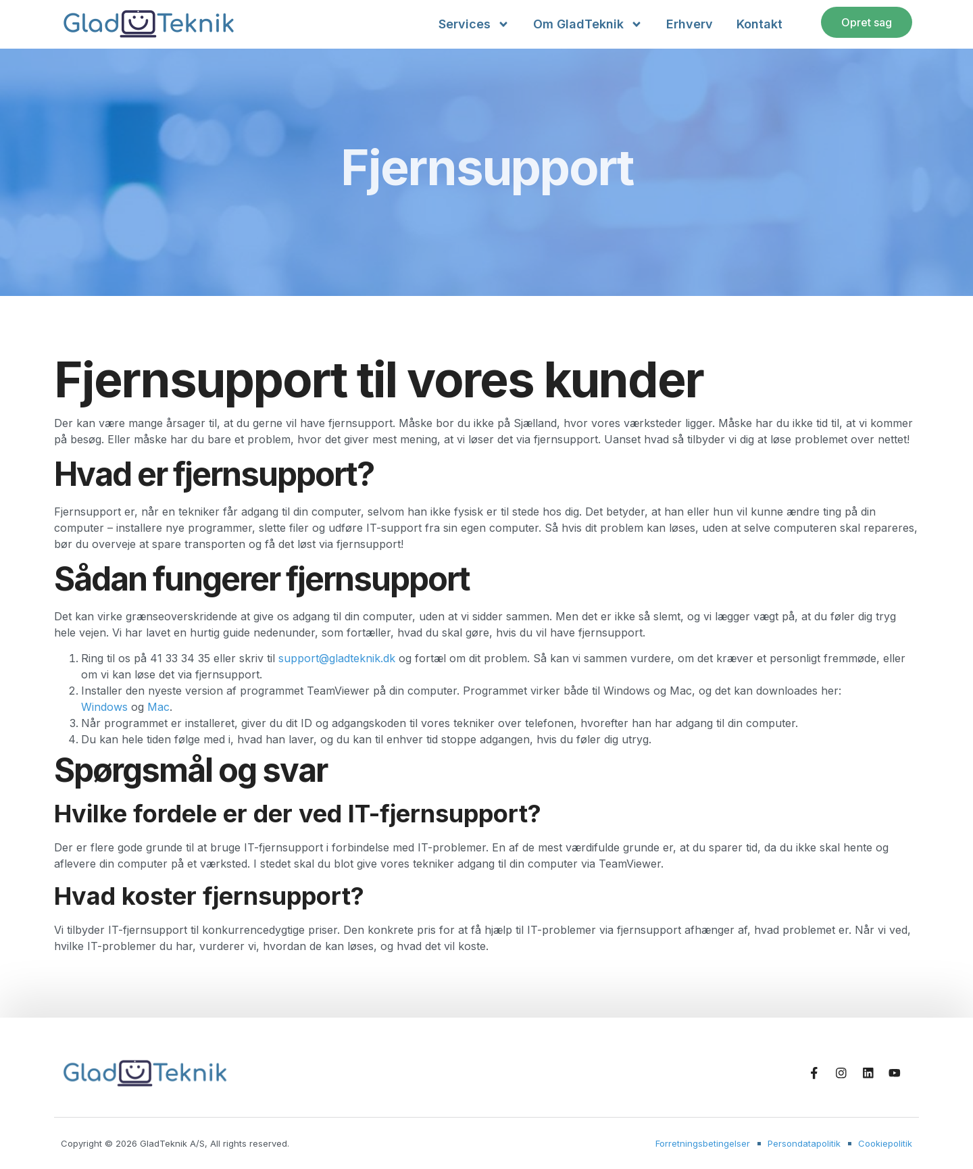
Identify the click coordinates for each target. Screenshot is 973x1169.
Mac (158, 707)
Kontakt (759, 24)
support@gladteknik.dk (336, 658)
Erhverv (689, 24)
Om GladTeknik (588, 24)
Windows (104, 707)
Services (474, 24)
